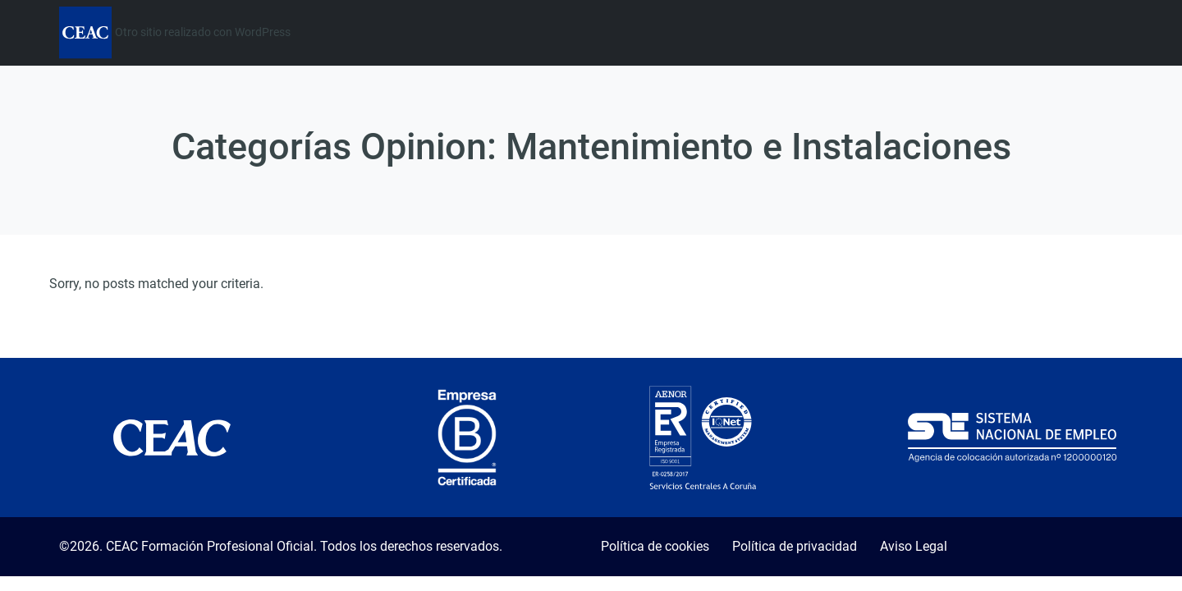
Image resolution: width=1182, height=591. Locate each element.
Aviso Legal (913, 546)
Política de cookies (655, 546)
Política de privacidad (794, 546)
